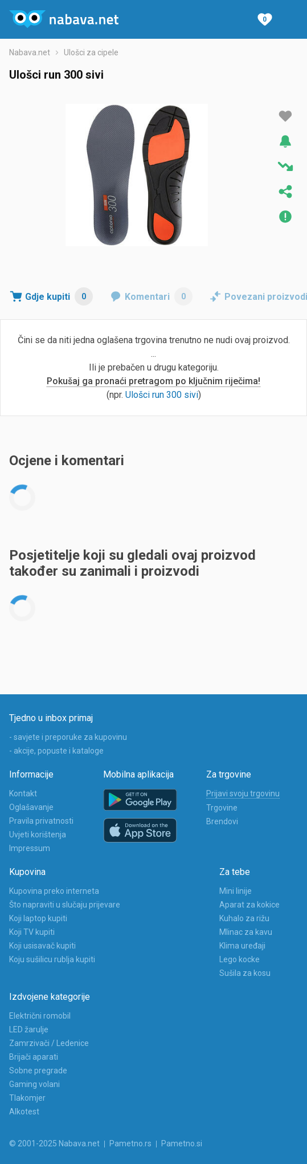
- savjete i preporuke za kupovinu (68, 737)
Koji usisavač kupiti (42, 945)
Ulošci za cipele (91, 52)
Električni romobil (40, 1015)
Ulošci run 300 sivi (161, 394)
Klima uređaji (242, 945)
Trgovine (222, 807)
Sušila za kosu (245, 973)
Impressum (29, 848)
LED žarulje (28, 1029)
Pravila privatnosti (41, 820)
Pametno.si (181, 1143)
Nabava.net (29, 52)
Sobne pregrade (38, 1070)
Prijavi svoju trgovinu (243, 793)
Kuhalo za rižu (244, 918)
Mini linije (235, 891)
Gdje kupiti (59, 296)
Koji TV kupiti (32, 932)
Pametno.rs (130, 1143)
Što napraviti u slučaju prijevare (64, 904)
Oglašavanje (31, 807)
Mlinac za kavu (245, 932)
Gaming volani (34, 1084)
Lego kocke (239, 959)
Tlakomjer (27, 1097)
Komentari (159, 296)
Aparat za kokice (249, 904)
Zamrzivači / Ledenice (49, 1043)
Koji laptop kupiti (38, 918)
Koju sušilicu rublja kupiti (52, 959)
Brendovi (222, 821)
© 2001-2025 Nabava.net (54, 1143)
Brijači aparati (33, 1056)
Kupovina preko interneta (54, 891)
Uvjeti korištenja (37, 834)
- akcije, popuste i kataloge (56, 750)
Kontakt (23, 793)
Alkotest (24, 1111)
